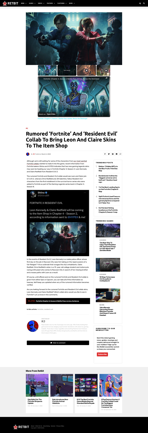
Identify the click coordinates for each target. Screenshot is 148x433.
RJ (34, 154)
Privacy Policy (60, 426)
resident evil (48, 309)
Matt (29, 406)
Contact (53, 426)
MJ (102, 409)
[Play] (86, 70)
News (22, 3)
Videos (40, 3)
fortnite (40, 309)
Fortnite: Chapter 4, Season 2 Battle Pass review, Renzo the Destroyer (71, 79)
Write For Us (38, 426)
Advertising (46, 426)
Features (50, 3)
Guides (31, 3)
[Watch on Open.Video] (47, 114)
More (71, 3)
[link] (41, 79)
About (32, 426)
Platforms (60, 3)
